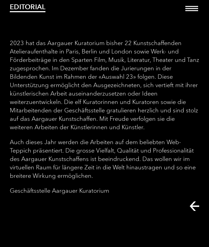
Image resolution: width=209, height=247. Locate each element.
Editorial (27, 7)
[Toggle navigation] (191, 12)
